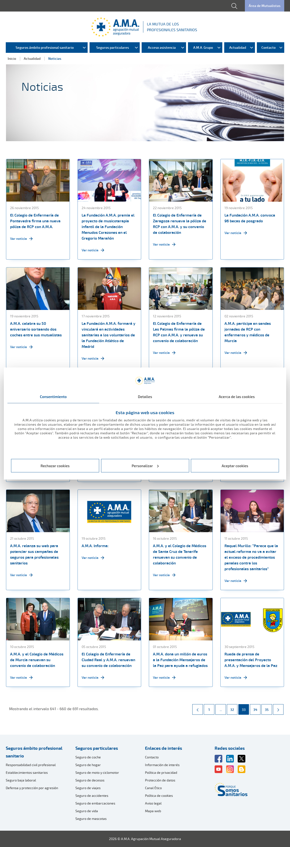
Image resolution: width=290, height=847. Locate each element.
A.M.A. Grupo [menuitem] (203, 47)
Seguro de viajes (88, 788)
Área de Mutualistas (264, 5)
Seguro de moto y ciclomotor (97, 772)
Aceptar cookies (235, 465)
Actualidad (32, 58)
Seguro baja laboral (21, 780)
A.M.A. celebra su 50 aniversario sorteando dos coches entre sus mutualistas (36, 329)
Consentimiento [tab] (53, 396)
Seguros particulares (96, 748)
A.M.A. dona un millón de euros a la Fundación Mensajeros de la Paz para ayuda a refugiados (180, 659)
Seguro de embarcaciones (95, 803)
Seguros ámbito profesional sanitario (34, 752)
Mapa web (153, 811)
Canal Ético (153, 788)
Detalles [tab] (145, 396)
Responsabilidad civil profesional (31, 764)
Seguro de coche (88, 757)
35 (268, 708)
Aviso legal (153, 803)
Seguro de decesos (89, 780)
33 (245, 708)
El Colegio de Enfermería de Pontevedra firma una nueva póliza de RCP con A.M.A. (35, 220)
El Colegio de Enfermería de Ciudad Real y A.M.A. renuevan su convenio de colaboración (108, 659)
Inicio (12, 58)
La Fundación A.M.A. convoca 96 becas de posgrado (249, 218)
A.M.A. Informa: (95, 545)
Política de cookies (159, 795)
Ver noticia (21, 238)
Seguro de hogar (88, 764)
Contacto (152, 757)
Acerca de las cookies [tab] (237, 396)
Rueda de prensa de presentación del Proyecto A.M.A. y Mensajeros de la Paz (250, 659)
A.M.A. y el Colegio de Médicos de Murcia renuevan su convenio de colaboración (36, 659)
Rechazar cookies (55, 465)
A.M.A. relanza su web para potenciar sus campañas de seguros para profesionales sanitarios (34, 554)
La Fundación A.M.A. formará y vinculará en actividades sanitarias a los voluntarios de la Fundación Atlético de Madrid (108, 335)
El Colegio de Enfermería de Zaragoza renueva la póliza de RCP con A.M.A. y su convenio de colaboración (179, 223)
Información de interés (162, 764)
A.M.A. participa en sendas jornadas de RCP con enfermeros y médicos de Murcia (247, 332)
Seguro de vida (86, 811)
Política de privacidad (161, 772)
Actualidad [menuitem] (237, 47)
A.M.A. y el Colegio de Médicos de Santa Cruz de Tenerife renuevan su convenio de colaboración (179, 554)
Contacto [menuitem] (268, 47)
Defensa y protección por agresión (32, 788)
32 (233, 708)
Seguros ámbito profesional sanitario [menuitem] (45, 47)
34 (257, 708)
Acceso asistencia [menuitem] (162, 47)
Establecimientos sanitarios (27, 772)
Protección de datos (160, 780)
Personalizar (145, 465)
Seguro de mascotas (91, 818)
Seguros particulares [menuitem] (112, 47)
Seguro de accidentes (91, 795)
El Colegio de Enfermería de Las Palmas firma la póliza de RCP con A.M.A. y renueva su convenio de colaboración (179, 332)
